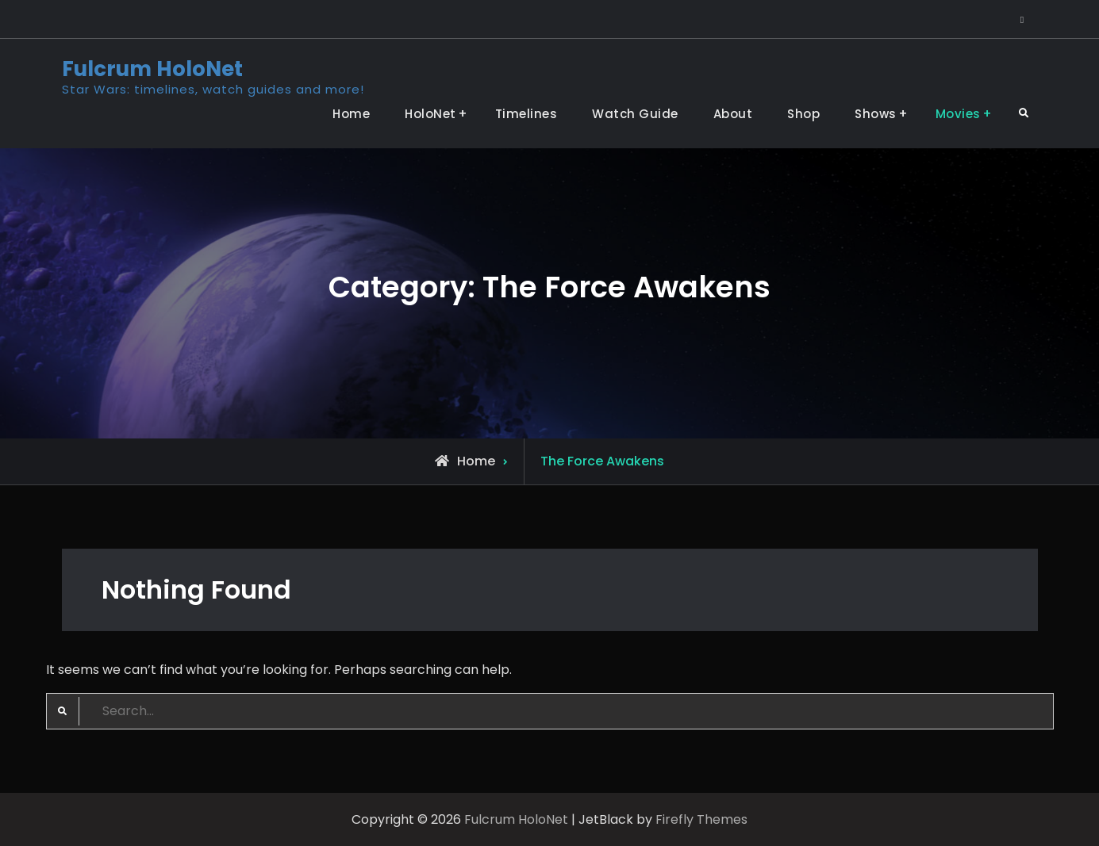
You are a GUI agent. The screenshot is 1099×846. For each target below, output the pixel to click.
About (733, 113)
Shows (876, 113)
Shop (803, 113)
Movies (958, 113)
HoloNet (430, 113)
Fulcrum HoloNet (152, 69)
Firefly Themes (701, 819)
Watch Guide (635, 113)
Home (351, 113)
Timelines (526, 113)
